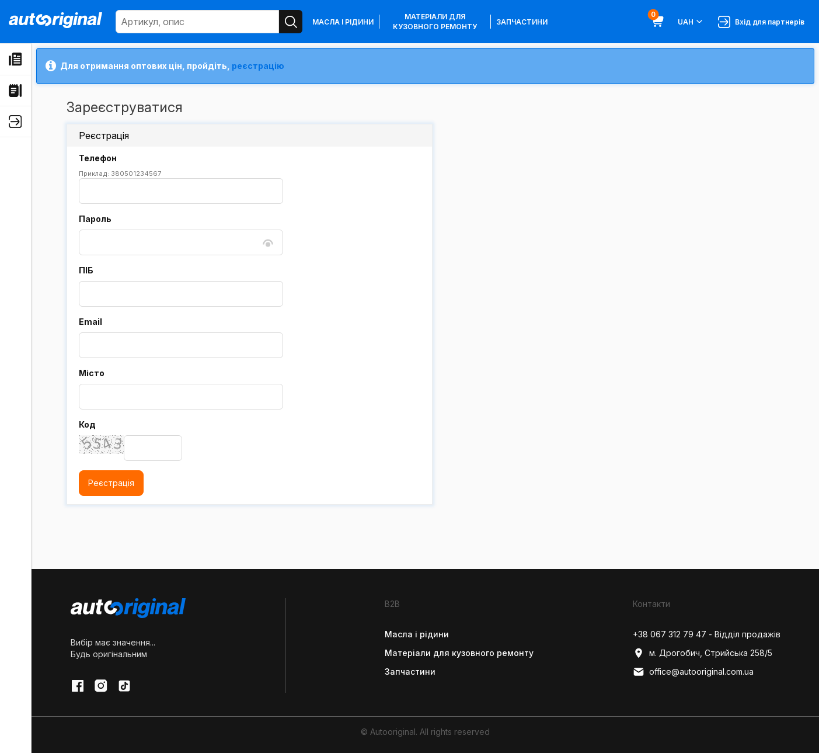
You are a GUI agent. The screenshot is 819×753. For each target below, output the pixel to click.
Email (90, 322)
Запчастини (522, 22)
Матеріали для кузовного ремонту (435, 21)
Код (87, 424)
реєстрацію (258, 66)
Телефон (98, 158)
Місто (91, 373)
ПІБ (86, 270)
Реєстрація (111, 483)
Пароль (95, 219)
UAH (691, 21)
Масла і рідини (343, 22)
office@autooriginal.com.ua (693, 672)
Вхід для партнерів (761, 22)
